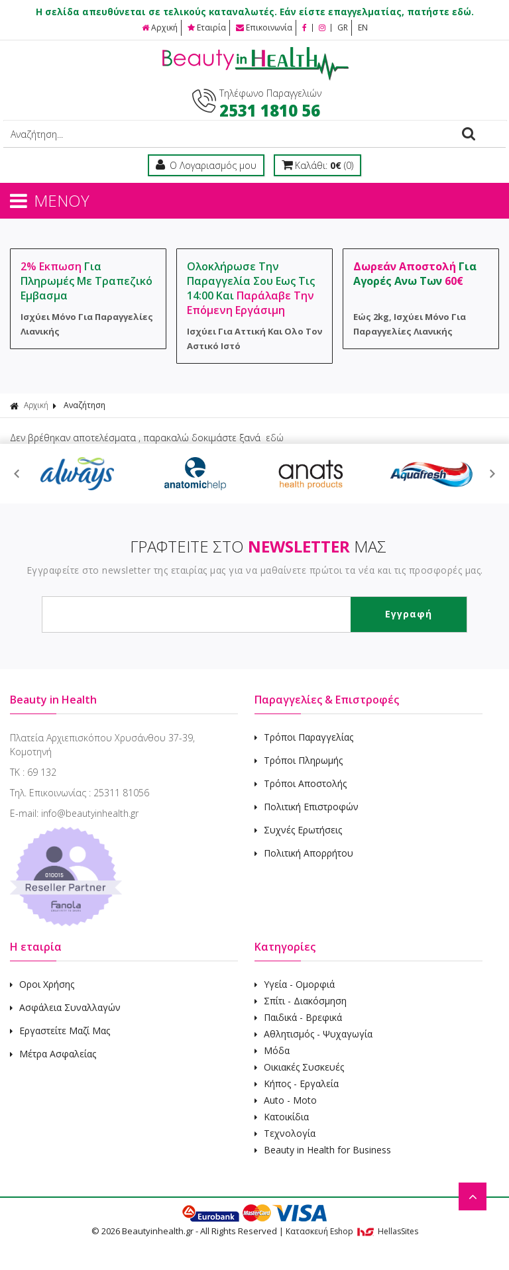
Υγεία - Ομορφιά (294, 984)
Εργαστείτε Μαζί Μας (60, 1030)
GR (342, 27)
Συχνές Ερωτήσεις (298, 829)
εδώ (275, 437)
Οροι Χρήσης (42, 984)
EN (363, 27)
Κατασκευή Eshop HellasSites (352, 1231)
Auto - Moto (285, 1100)
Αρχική (160, 27)
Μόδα (272, 1050)
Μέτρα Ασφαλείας (53, 1053)
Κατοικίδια (281, 1116)
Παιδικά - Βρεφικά (298, 1017)
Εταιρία (207, 27)
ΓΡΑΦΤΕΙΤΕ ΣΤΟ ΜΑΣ (258, 546)
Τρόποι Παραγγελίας (303, 737)
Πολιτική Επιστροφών (306, 806)
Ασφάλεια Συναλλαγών (65, 1007)
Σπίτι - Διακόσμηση (300, 1000)
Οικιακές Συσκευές (299, 1067)
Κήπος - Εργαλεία (296, 1083)
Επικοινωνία (264, 27)
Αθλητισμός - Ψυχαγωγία (313, 1034)
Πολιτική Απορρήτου (303, 853)
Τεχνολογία (284, 1133)
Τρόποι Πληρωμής (298, 760)
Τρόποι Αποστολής (300, 783)
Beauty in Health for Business (322, 1149)
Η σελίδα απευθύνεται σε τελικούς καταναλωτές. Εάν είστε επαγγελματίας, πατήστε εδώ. (255, 12)
